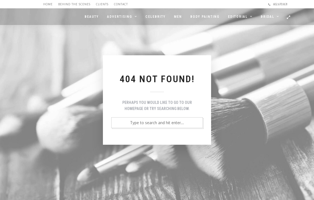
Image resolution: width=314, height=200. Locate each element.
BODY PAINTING (205, 17)
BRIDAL (267, 17)
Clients (102, 4)
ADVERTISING (119, 17)
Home (48, 4)
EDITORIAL (238, 17)
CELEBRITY (155, 17)
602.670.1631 (277, 4)
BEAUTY (92, 17)
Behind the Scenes (74, 4)
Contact (121, 4)
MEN (178, 17)
